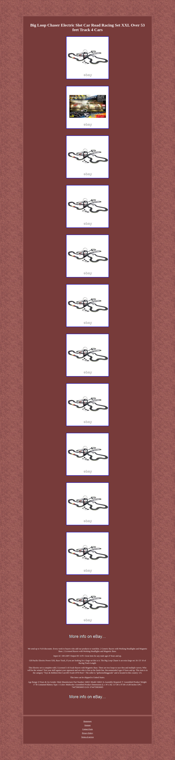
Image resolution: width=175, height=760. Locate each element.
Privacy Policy (87, 733)
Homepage (87, 721)
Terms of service (87, 737)
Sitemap (87, 725)
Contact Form (87, 729)
